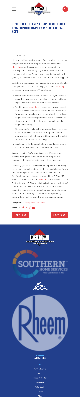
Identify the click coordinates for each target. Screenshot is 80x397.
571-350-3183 (40, 358)
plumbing (16, 67)
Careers (40, 391)
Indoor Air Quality (40, 378)
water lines (34, 107)
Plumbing (26, 202)
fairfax (42, 202)
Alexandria (42, 179)
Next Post (59, 215)
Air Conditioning (40, 369)
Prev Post (20, 215)
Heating (40, 373)
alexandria (35, 202)
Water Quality (40, 387)
